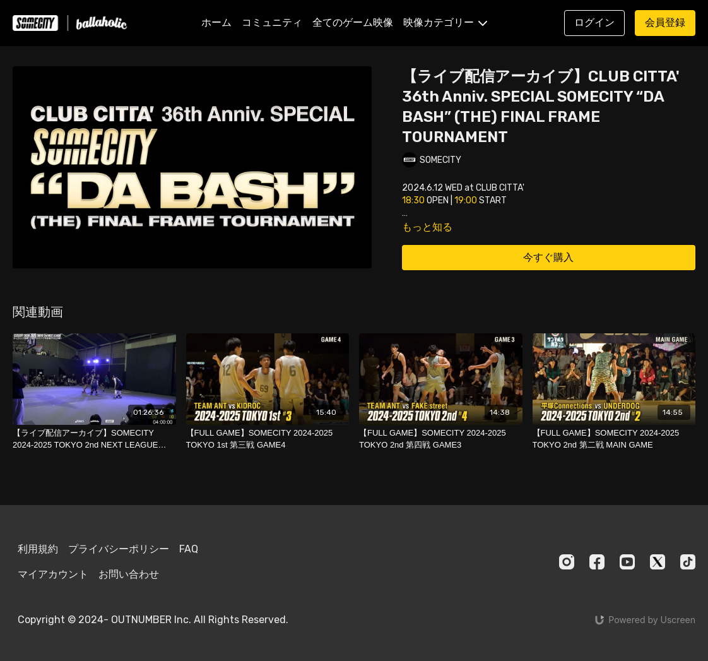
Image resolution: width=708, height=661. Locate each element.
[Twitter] (657, 561)
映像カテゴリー (445, 22)
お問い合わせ (128, 574)
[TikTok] (687, 561)
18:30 (413, 200)
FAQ (188, 549)
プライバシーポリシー (118, 549)
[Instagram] (566, 561)
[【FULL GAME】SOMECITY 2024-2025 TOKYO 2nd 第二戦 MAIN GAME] (614, 439)
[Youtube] (627, 561)
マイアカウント (53, 574)
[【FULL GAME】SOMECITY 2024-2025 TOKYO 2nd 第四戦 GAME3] (440, 439)
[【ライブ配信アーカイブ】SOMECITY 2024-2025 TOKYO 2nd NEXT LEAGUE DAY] (94, 439)
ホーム (216, 22)
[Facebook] (597, 561)
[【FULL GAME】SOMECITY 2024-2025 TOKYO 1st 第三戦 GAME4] (268, 439)
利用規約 (38, 549)
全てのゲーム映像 (352, 22)
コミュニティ (272, 22)
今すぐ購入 (548, 257)
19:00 (465, 200)
